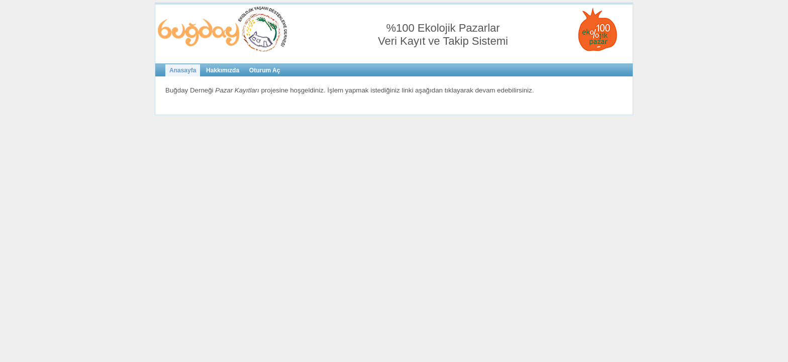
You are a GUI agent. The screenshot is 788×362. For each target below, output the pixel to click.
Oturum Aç (264, 70)
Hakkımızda (222, 70)
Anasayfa (182, 70)
